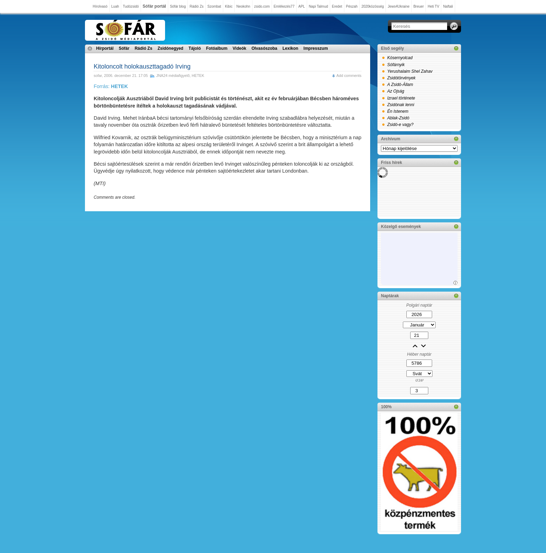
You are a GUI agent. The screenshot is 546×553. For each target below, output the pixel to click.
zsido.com (262, 6)
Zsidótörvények (401, 78)
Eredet (337, 6)
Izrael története (401, 98)
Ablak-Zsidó (398, 118)
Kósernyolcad (400, 57)
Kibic (229, 6)
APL (301, 6)
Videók (239, 48)
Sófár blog (178, 6)
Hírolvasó (100, 6)
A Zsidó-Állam (400, 84)
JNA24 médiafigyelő (172, 75)
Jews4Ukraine (399, 6)
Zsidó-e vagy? (400, 124)
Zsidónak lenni (400, 104)
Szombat (214, 6)
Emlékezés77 (284, 6)
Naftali (448, 6)
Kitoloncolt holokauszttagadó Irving (142, 66)
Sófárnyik (396, 64)
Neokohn (243, 6)
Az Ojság (395, 91)
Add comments (348, 75)
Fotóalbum (216, 48)
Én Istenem (397, 111)
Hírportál (105, 48)
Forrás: (111, 86)
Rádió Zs (196, 6)
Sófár (124, 48)
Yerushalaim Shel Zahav (409, 71)
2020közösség (372, 6)
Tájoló (194, 48)
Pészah (352, 6)
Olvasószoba (264, 48)
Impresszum (316, 48)
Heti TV (433, 6)
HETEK (198, 75)
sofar (98, 75)
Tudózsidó (131, 6)
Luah (115, 6)
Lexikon (290, 48)
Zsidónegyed (170, 48)
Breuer (418, 6)
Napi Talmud (318, 6)
